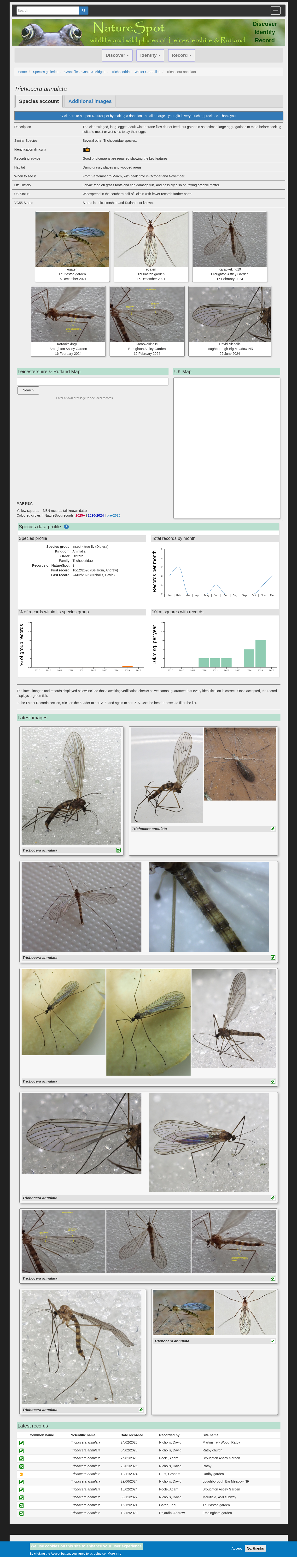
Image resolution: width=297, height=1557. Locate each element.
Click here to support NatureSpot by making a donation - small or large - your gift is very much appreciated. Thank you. (148, 116)
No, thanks (255, 1548)
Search (28, 390)
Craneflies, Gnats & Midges (84, 72)
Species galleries (45, 72)
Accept (237, 1548)
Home (22, 72)
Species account (39, 101)
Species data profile (40, 526)
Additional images (90, 101)
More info (114, 1553)
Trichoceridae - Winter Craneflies (135, 72)
